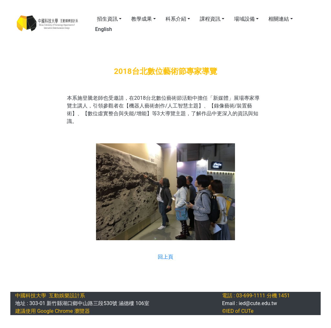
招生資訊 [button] (107, 19)
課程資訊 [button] (210, 19)
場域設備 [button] (244, 19)
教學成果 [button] (141, 19)
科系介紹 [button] (176, 19)
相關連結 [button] (278, 19)
